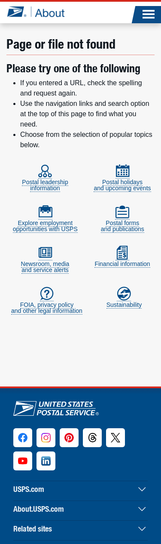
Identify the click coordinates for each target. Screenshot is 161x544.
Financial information (122, 260)
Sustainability (124, 301)
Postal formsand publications (122, 222)
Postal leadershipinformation (45, 181)
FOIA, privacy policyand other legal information (46, 304)
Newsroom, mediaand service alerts (45, 263)
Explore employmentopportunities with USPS (45, 222)
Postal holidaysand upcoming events (122, 181)
